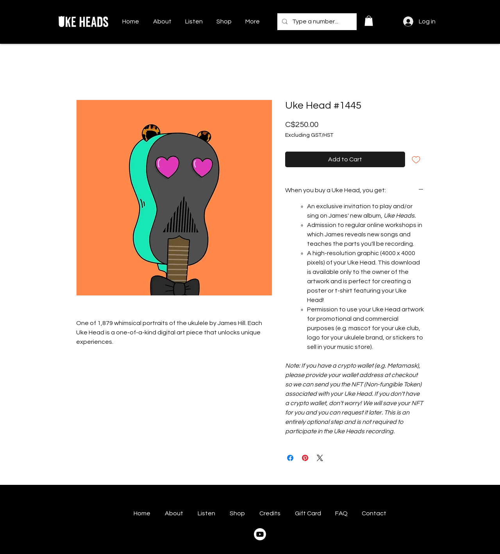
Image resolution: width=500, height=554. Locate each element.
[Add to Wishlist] (416, 159)
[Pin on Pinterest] (305, 458)
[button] (368, 21)
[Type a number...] (316, 21)
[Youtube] (260, 534)
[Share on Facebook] (290, 458)
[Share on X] (320, 458)
